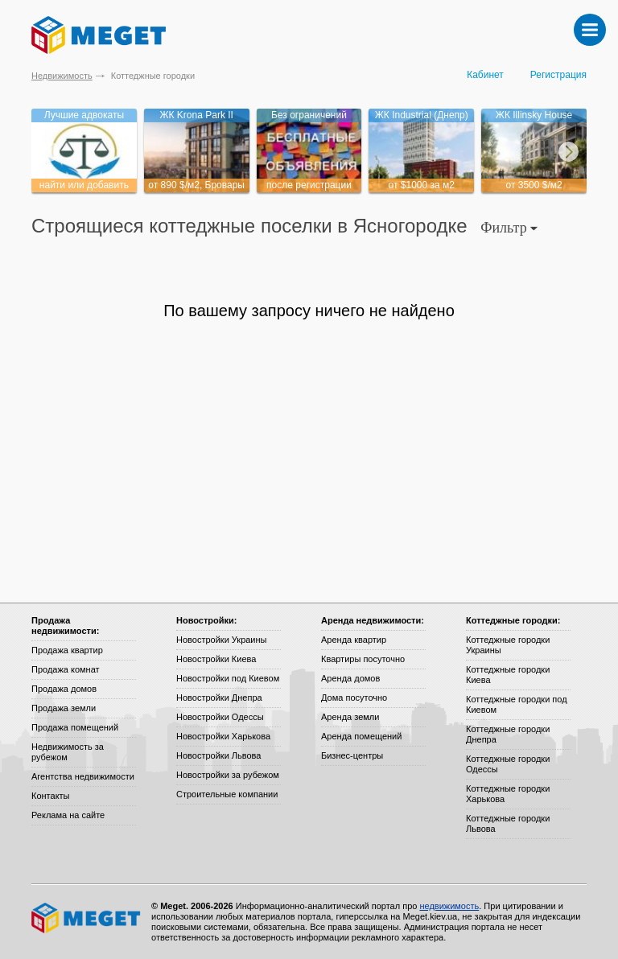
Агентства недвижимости (82, 776)
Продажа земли (63, 708)
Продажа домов (64, 689)
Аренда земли (350, 717)
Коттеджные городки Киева (508, 675)
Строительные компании (227, 794)
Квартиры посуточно (363, 659)
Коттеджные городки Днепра (508, 734)
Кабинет (485, 74)
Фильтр (509, 228)
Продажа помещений (74, 727)
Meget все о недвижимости (86, 918)
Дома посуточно (354, 697)
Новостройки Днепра (219, 697)
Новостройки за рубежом (227, 775)
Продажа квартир (67, 650)
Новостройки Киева (216, 659)
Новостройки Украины (221, 639)
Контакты (50, 796)
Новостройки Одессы (220, 717)
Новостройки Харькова (223, 736)
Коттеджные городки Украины (508, 645)
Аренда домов (350, 678)
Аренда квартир (353, 639)
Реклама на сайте (68, 815)
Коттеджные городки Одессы (508, 764)
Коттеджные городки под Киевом (516, 704)
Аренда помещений (361, 736)
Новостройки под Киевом (227, 678)
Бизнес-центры (352, 755)
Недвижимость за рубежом (67, 752)
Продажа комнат (65, 669)
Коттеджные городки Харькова (508, 794)
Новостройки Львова (218, 755)
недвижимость (449, 906)
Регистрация (558, 74)
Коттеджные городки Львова (508, 823)
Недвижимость (62, 75)
